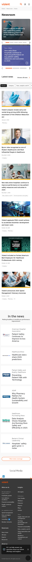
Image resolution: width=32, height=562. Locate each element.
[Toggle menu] (29, 4)
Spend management (7, 512)
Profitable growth (7, 495)
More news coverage (16, 459)
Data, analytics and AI (22, 85)
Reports (20, 505)
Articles (20, 510)
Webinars (20, 500)
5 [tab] (24, 42)
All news (3, 85)
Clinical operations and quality (24, 532)
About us (4, 544)
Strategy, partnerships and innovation (22, 522)
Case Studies (21, 498)
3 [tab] (16, 42)
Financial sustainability (8, 502)
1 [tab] (7, 42)
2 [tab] (12, 42)
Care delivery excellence (5, 498)
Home (3, 8)
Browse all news (22, 77)
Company (11, 85)
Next (30, 42)
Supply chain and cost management (24, 517)
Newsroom (10, 8)
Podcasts (20, 503)
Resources (5, 539)
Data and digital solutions (6, 516)
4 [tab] (20, 42)
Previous (2, 42)
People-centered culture (6, 505)
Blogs (19, 508)
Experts (4, 537)
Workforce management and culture (22, 537)
